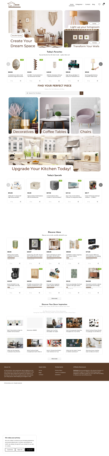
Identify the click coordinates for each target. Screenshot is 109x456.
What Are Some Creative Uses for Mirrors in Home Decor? (92, 422)
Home (71, 4)
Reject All (20, 449)
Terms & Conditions (60, 443)
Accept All (29, 449)
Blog (93, 4)
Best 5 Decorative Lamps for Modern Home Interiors (14, 401)
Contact (87, 4)
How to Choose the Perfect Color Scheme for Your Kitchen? (54, 422)
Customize (10, 449)
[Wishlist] (99, 4)
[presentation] (8, 64)
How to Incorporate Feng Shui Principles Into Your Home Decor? (74, 402)
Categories (78, 4)
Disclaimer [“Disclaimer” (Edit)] (58, 445)
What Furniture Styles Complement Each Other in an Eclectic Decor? (34, 422)
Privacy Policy (58, 441)
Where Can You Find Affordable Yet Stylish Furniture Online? (52, 402)
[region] (19, 444)
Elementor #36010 (32, 401)
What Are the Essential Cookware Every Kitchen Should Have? (13, 422)
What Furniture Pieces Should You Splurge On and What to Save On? (93, 402)
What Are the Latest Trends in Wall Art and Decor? (73, 421)
